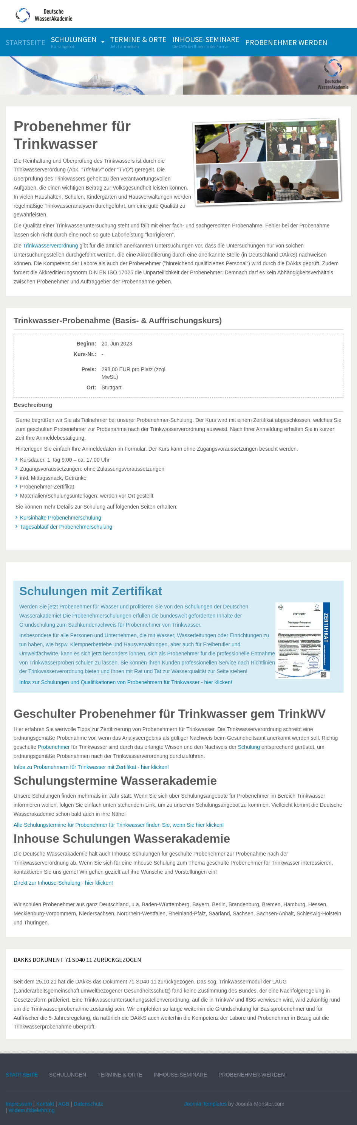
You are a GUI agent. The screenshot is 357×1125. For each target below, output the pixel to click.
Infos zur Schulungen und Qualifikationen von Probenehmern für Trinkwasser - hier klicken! (125, 682)
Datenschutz (88, 1104)
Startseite (22, 1075)
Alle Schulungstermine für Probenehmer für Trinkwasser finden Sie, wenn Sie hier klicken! (119, 825)
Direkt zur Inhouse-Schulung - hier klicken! (63, 883)
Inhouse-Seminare (180, 1075)
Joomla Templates (205, 1104)
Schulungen (67, 1075)
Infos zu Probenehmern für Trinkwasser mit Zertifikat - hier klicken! (91, 767)
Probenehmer (54, 747)
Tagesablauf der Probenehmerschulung (66, 527)
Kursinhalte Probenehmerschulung (60, 518)
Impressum (19, 1104)
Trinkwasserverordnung (50, 246)
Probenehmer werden (251, 1075)
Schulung (249, 747)
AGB (64, 1104)
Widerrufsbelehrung (32, 1110)
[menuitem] (25, 42)
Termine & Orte (119, 1075)
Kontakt (45, 1104)
